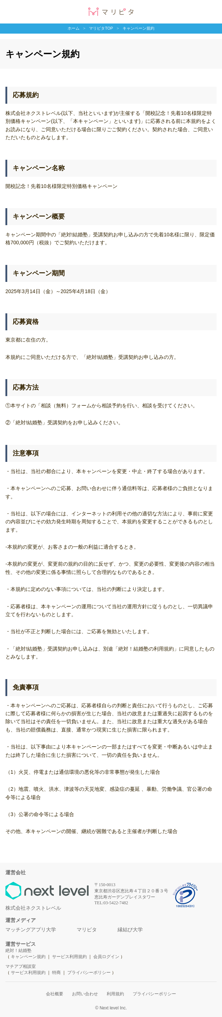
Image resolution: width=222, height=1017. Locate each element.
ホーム (74, 28)
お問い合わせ (85, 993)
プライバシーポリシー (89, 972)
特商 (56, 972)
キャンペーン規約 (28, 956)
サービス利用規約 (70, 956)
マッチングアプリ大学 (30, 929)
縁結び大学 (130, 929)
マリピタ (87, 929)
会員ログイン (106, 956)
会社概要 (54, 993)
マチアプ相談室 (20, 966)
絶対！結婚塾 (18, 950)
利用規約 (115, 993)
